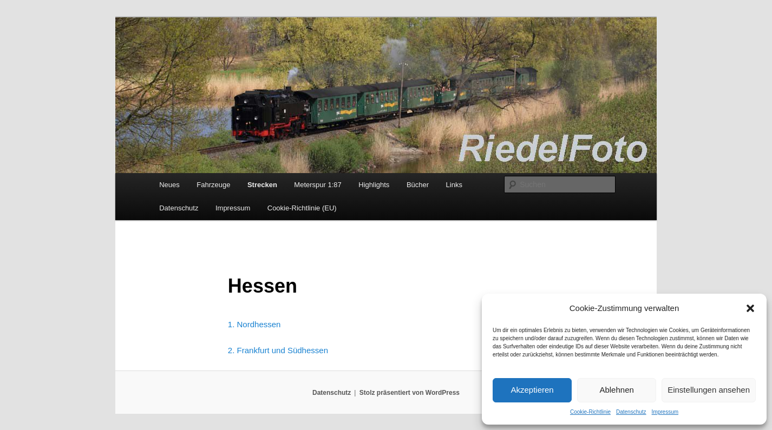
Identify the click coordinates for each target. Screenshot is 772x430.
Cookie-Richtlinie (590, 412)
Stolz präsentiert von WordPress (409, 392)
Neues (169, 185)
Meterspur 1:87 (317, 185)
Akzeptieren (532, 389)
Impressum (665, 412)
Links (454, 185)
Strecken (262, 185)
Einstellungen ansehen (709, 389)
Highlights (373, 185)
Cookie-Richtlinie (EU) (302, 208)
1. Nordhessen (254, 324)
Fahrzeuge (213, 185)
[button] (750, 308)
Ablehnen (616, 389)
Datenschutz (631, 412)
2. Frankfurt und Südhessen (278, 350)
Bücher (418, 185)
